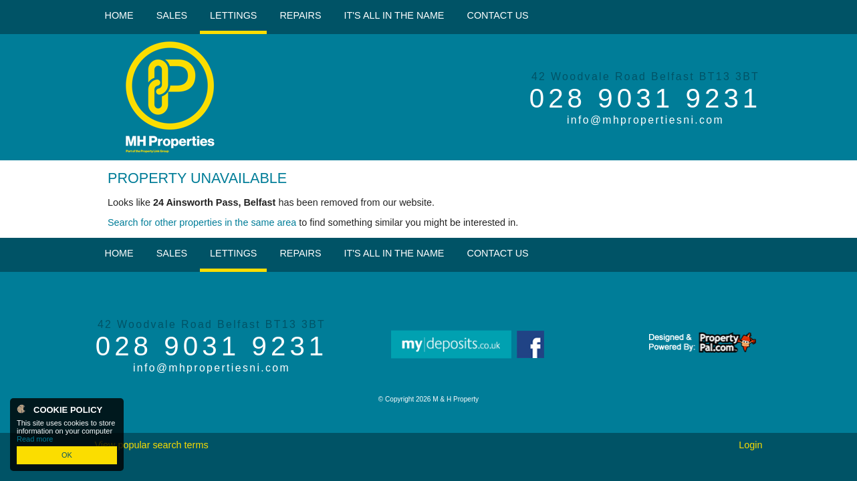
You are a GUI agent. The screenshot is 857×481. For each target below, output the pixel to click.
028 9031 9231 (645, 98)
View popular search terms (151, 445)
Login (750, 445)
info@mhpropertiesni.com (645, 120)
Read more (35, 439)
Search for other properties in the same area (202, 222)
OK (67, 455)
